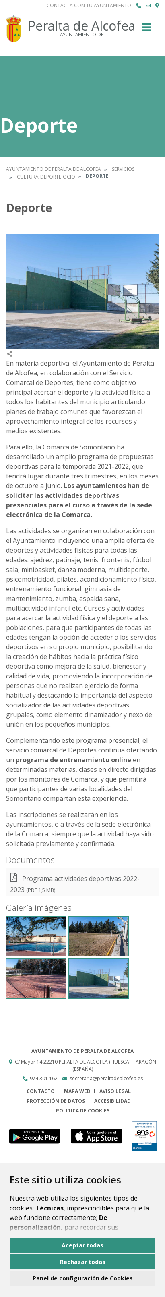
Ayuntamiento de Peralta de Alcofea (53, 169)
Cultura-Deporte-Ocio (46, 176)
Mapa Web (77, 1091)
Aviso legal (115, 1091)
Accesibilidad (112, 1100)
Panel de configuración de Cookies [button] (83, 1278)
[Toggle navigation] (146, 29)
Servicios (123, 169)
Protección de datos (56, 1100)
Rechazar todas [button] (82, 1262)
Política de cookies (82, 1110)
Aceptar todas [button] (82, 1245)
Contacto (41, 1091)
